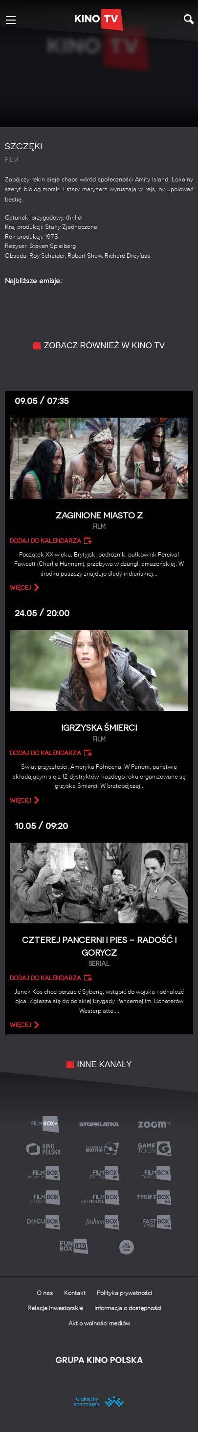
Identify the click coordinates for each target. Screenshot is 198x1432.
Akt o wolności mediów (99, 1323)
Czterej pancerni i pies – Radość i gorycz (99, 952)
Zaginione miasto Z (99, 521)
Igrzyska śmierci (99, 733)
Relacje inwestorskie (55, 1308)
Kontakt (75, 1293)
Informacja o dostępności (127, 1308)
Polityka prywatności (124, 1293)
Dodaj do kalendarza (45, 540)
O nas (45, 1293)
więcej (20, 587)
